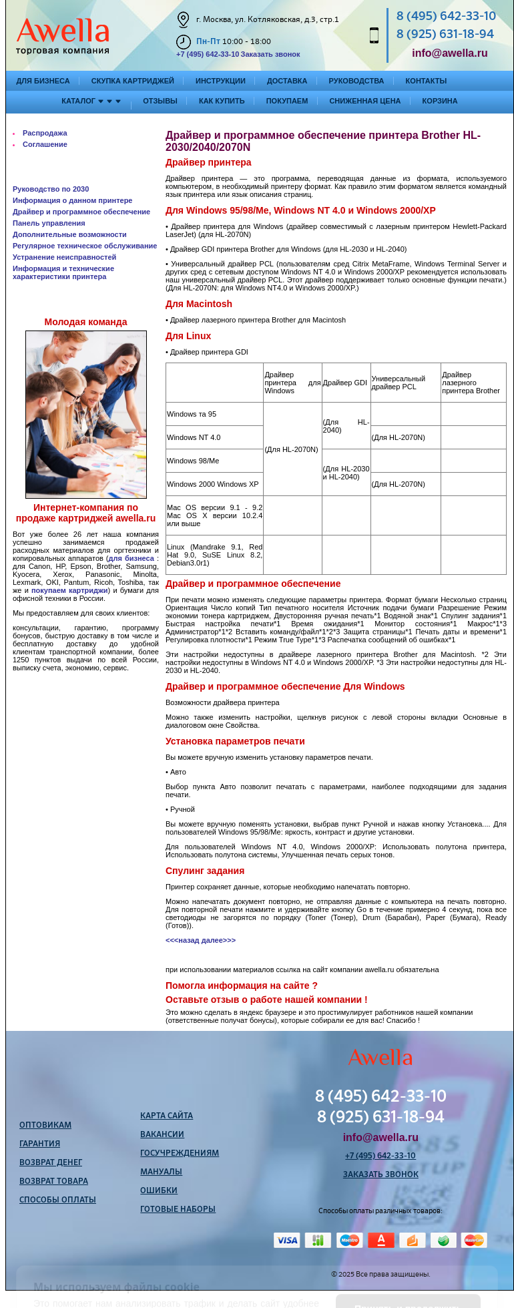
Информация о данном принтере (72, 200)
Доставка (287, 81)
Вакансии (162, 1135)
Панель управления (49, 223)
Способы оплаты (57, 1200)
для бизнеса (131, 558)
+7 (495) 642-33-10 (207, 54)
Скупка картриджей (132, 81)
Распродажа (45, 133)
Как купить (222, 101)
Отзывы (160, 101)
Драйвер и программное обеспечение (81, 212)
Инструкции (221, 81)
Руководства (356, 81)
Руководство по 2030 (51, 189)
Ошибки (159, 1191)
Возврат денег (50, 1163)
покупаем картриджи (69, 590)
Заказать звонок (270, 54)
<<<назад (183, 940)
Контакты (426, 81)
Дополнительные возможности (70, 234)
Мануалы (161, 1172)
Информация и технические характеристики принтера (63, 272)
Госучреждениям (179, 1154)
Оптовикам (45, 1126)
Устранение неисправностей (64, 257)
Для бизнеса (43, 81)
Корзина (440, 101)
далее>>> (219, 940)
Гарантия (39, 1144)
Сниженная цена (365, 101)
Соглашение (45, 144)
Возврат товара (53, 1182)
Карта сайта (166, 1116)
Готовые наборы (178, 1210)
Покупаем (287, 101)
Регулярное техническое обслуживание (85, 246)
